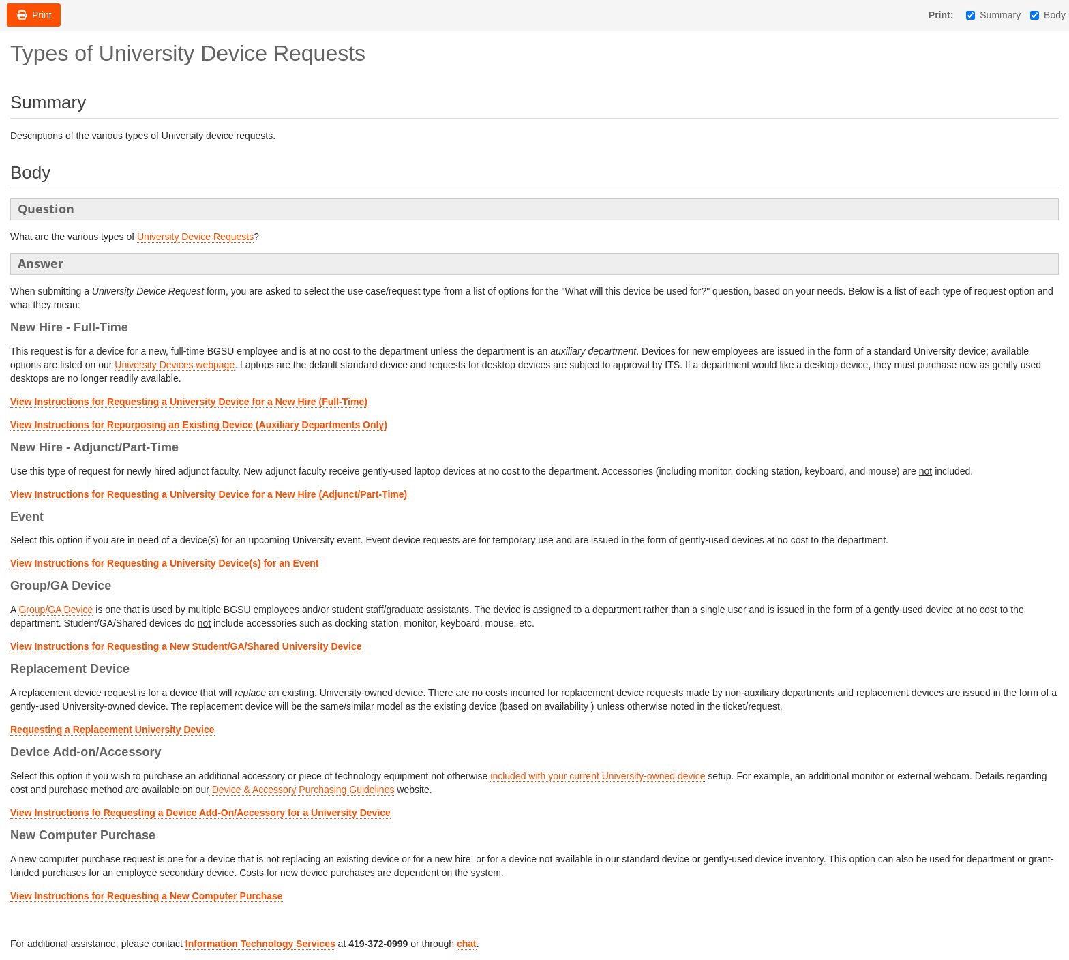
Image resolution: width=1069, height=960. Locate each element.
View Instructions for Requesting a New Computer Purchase (146, 895)
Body (1048, 15)
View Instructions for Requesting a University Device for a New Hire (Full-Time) (188, 401)
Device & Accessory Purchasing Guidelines (302, 789)
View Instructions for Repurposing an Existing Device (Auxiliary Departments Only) (198, 424)
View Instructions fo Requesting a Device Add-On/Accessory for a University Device (200, 812)
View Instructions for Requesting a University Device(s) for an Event (164, 563)
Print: (941, 15)
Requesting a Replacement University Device (112, 729)
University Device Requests (195, 236)
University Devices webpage (175, 364)
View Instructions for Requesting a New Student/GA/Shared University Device (186, 646)
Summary (993, 15)
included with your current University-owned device (597, 775)
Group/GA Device (55, 609)
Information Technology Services (260, 943)
